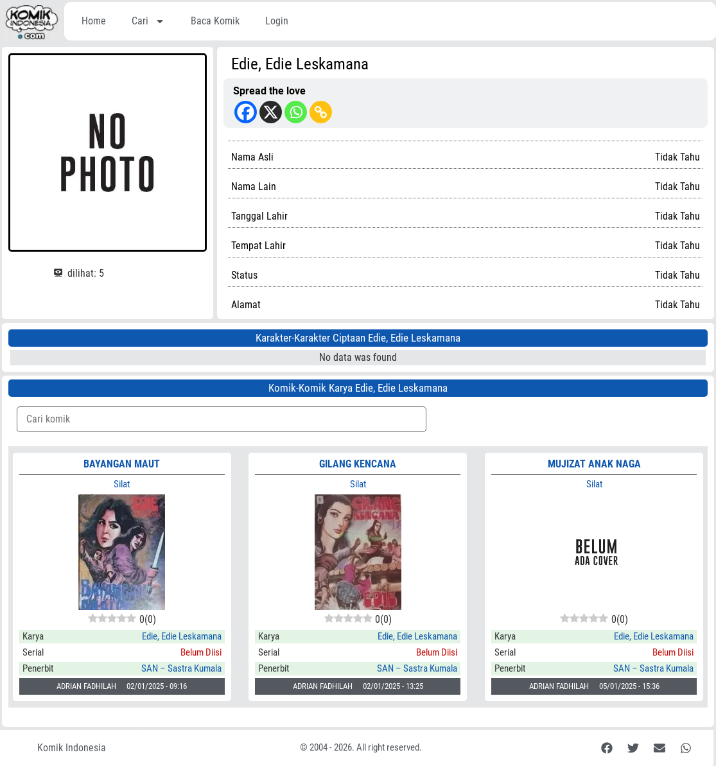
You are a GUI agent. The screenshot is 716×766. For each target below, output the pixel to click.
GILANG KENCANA (357, 464)
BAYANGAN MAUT (121, 464)
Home (94, 21)
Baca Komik (215, 21)
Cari (148, 21)
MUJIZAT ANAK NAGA (594, 464)
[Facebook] (245, 112)
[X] (270, 112)
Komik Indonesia (71, 748)
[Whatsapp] (295, 112)
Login (276, 21)
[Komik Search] (221, 419)
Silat (122, 484)
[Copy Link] (321, 112)
